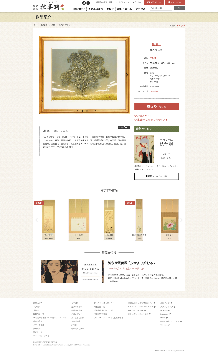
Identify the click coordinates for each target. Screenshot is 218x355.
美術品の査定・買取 (104, 2)
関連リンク (37, 332)
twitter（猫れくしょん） (170, 321)
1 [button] (82, 110)
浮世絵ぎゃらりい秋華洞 (138, 314)
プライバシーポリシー (42, 336)
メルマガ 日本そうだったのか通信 (108, 318)
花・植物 (154, 91)
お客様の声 (75, 321)
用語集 (74, 325)
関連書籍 (37, 329)
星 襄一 (156, 44)
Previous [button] (42, 74)
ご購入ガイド (144, 116)
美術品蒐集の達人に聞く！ (105, 310)
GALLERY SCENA (135, 310)
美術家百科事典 (100, 314)
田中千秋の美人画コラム (104, 303)
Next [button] (127, 74)
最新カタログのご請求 (158, 176)
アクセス (37, 307)
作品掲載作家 (76, 310)
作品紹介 (44, 25)
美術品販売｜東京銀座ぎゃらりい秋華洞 (48, 6)
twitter (162, 318)
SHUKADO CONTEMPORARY (140, 307)
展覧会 (36, 310)
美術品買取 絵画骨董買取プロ (140, 303)
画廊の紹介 (37, 303)
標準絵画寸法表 (77, 329)
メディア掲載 (38, 325)
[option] (84, 75)
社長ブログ (164, 303)
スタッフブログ (166, 307)
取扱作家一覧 (38, 314)
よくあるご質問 (77, 318)
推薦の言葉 (37, 321)
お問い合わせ (155, 2)
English (138, 2)
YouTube (163, 325)
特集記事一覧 (99, 307)
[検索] (160, 8)
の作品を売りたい (151, 119)
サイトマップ (123, 2)
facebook (164, 310)
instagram (164, 314)
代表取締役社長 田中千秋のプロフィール (49, 318)
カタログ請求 (176, 2)
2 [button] (86, 110)
